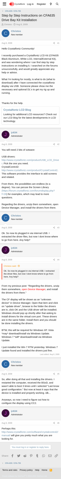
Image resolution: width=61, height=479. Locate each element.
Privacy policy (26, 470)
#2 (58, 144)
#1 (58, 43)
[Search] (57, 4)
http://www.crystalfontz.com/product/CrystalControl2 (29, 170)
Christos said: (10, 266)
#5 (58, 374)
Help (37, 470)
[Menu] (4, 4)
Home (44, 470)
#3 (58, 228)
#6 (58, 423)
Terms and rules (9, 470)
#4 (58, 260)
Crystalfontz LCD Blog (17, 109)
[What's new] (50, 4)
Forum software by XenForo (24, 476)
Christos (8, 24)
